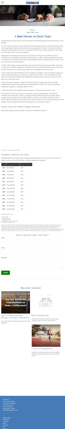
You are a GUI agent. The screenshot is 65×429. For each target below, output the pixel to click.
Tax (4, 426)
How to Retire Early (40, 315)
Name (3, 238)
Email (3, 247)
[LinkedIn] (4, 413)
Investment (6, 421)
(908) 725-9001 (11, 401)
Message (4, 257)
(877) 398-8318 (12, 403)
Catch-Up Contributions (42, 349)
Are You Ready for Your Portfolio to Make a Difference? (15, 316)
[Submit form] (5, 273)
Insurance (5, 425)
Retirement (6, 419)
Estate (4, 423)
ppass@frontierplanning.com (10, 410)
